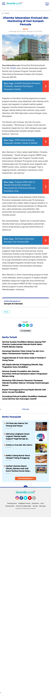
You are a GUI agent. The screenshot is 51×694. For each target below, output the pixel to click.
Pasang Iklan (9, 506)
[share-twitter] (23, 325)
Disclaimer (35, 503)
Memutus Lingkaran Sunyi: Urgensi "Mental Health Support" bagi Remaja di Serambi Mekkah (18, 436)
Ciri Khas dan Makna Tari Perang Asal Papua (17, 424)
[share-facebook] (20, 325)
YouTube (31, 499)
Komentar (25, 330)
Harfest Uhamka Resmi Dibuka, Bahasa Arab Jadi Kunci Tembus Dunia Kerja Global (17, 468)
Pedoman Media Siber (23, 506)
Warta (6, 312)
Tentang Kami (12, 503)
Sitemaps (42, 506)
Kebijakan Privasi (24, 503)
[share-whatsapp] (27, 325)
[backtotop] (25, 487)
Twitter (27, 499)
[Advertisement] (25, 604)
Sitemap (25, 409)
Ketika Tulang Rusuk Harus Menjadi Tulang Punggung (18, 456)
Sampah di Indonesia (13, 304)
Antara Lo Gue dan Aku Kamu (19, 445)
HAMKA (13, 68)
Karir (42, 503)
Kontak (35, 506)
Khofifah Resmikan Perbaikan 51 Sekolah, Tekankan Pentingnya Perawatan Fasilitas (22, 86)
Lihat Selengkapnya (25, 478)
